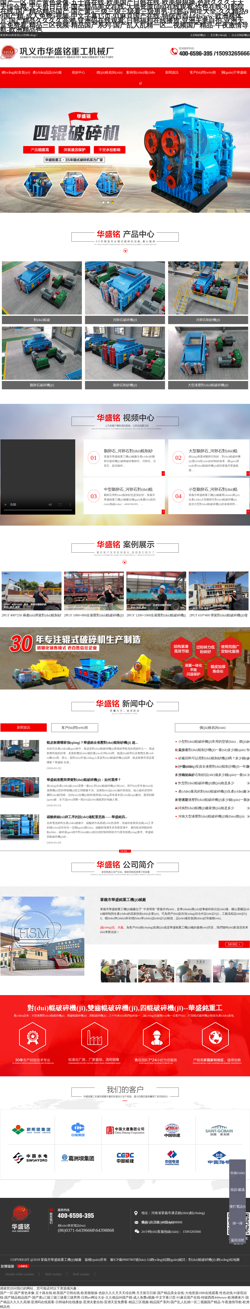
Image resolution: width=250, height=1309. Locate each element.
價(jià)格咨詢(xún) (109, 72)
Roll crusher (53, 1274)
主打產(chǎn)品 (218, 35)
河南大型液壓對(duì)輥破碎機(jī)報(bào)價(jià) (211, 816)
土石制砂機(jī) (198, 35)
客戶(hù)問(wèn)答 (203, 72)
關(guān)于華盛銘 (234, 72)
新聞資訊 (172, 72)
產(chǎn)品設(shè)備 (47, 72)
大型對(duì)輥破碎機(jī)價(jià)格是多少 (206, 783)
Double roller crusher (20, 1274)
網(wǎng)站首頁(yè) (16, 72)
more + (124, 851)
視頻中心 (78, 72)
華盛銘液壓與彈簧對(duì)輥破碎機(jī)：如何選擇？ (84, 780)
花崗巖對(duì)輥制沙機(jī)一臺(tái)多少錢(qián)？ (213, 750)
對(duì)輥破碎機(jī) (202, 1259)
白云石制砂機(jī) (241, 35)
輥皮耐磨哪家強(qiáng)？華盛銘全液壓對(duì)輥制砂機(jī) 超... (92, 742)
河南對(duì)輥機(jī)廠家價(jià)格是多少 (206, 808)
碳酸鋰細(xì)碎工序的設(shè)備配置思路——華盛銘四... (87, 817)
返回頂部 (237, 1240)
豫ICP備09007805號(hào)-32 (130, 1259)
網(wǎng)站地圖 (227, 1259)
